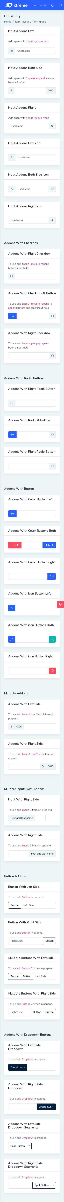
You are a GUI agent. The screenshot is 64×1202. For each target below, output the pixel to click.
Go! (12, 316)
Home (7, 22)
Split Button (17, 1146)
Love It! (14, 545)
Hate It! (49, 545)
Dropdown (16, 1067)
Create (43, 5)
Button (14, 905)
